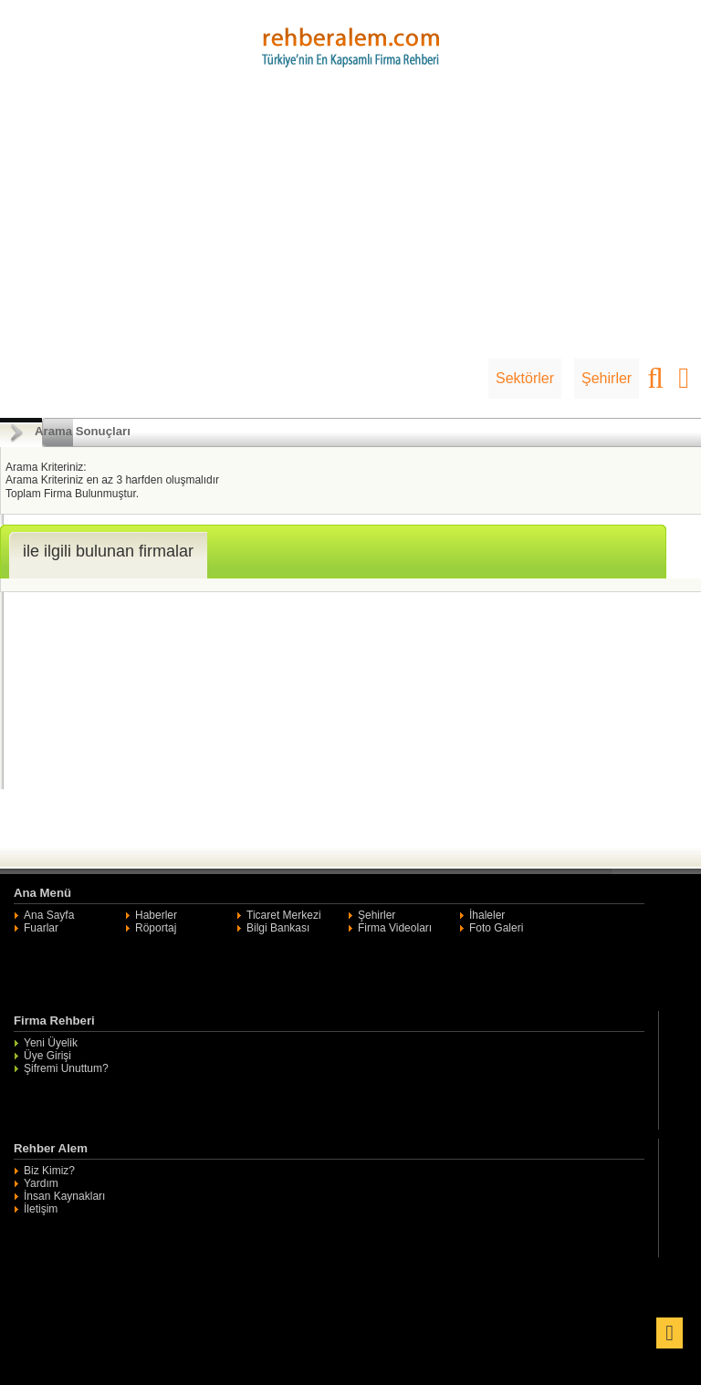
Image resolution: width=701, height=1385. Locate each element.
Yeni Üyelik (51, 1042)
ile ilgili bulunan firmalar (108, 551)
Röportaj (155, 928)
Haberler (156, 915)
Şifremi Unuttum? (66, 1068)
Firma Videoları (395, 928)
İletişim (41, 1209)
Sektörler (525, 378)
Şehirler (606, 378)
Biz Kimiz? (49, 1170)
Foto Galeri (496, 928)
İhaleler (487, 915)
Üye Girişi (47, 1055)
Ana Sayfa (49, 915)
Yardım (41, 1183)
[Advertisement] (350, 221)
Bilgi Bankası (277, 928)
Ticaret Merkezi (283, 915)
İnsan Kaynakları (64, 1196)
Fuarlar (41, 928)
